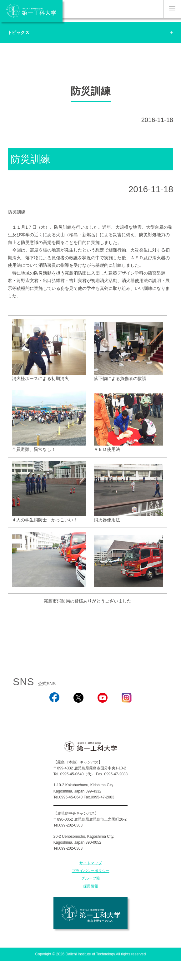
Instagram (126, 711)
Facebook (54, 711)
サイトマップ (90, 863)
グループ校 (90, 878)
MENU (172, 9)
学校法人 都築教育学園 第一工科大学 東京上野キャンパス (90, 913)
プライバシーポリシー (90, 871)
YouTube (102, 711)
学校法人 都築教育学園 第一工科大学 (31, 11)
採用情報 (90, 886)
